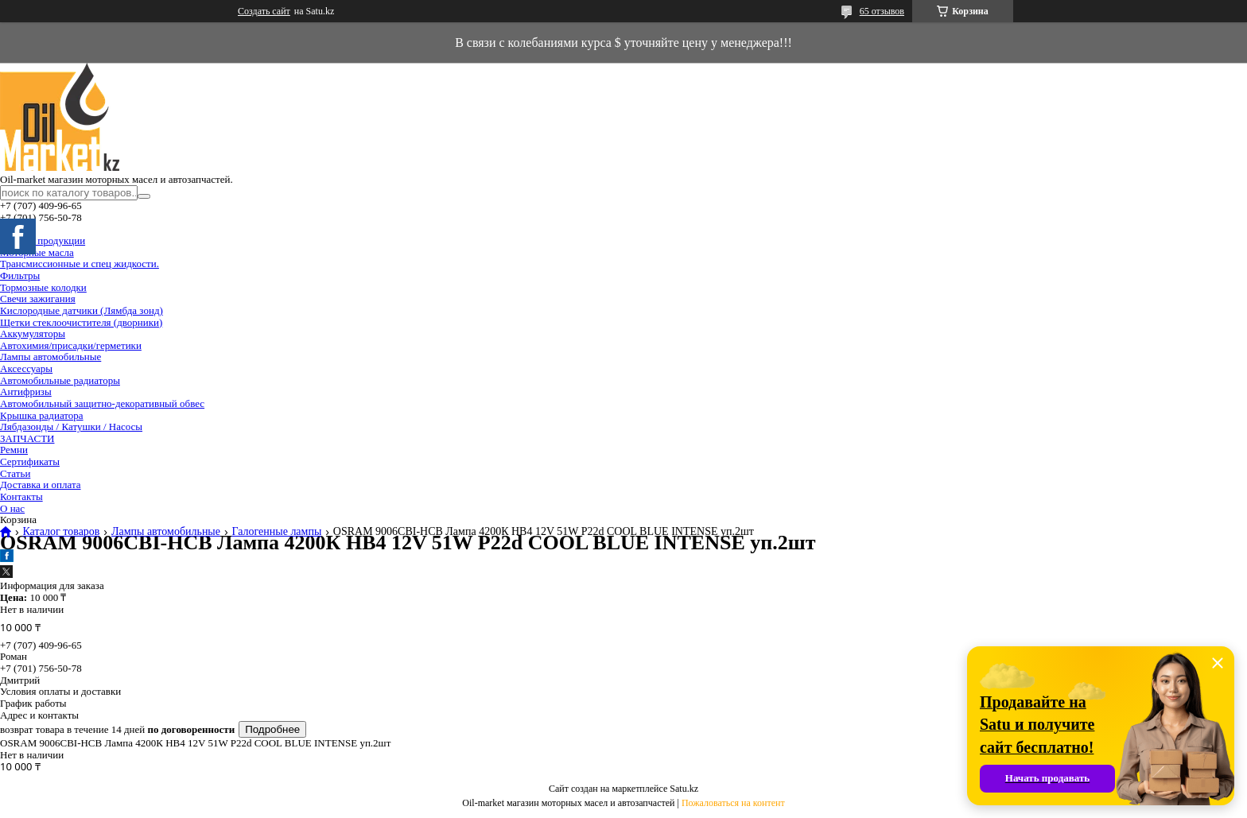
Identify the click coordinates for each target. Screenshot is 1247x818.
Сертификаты (30, 461)
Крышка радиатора (42, 415)
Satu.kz (684, 788)
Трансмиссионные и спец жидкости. (79, 263)
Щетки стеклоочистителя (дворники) (81, 322)
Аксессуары (26, 368)
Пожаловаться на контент (733, 802)
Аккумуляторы (32, 333)
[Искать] (144, 196)
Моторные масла (37, 252)
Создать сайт (264, 11)
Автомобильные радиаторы (60, 380)
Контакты (21, 496)
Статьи (15, 473)
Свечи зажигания (38, 298)
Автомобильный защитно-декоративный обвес (102, 403)
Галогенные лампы (276, 531)
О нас (12, 508)
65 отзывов (882, 11)
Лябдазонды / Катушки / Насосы (71, 426)
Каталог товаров (60, 531)
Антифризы (26, 391)
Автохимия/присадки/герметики (71, 345)
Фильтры (20, 275)
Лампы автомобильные (50, 356)
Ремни (14, 450)
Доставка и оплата (40, 484)
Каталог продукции (42, 240)
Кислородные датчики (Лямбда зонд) (81, 310)
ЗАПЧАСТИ (27, 438)
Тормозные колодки (43, 287)
